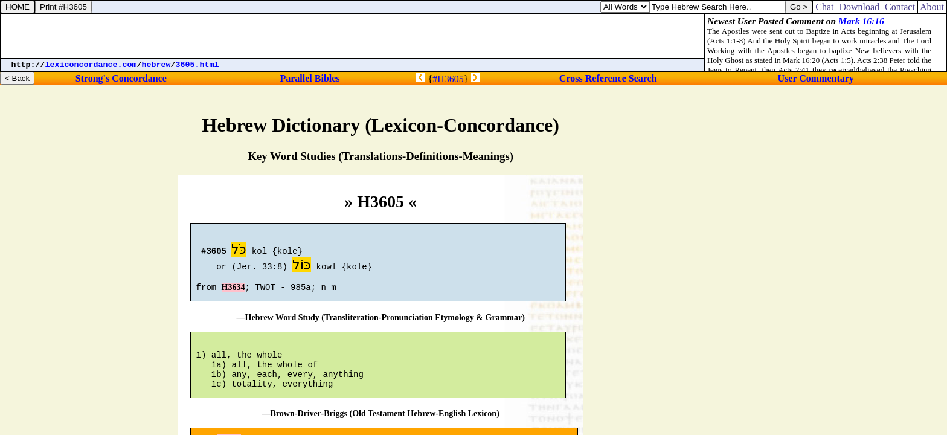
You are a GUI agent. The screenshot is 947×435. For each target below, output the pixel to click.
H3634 (233, 292)
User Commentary (816, 78)
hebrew (156, 64)
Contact (899, 7)
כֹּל (238, 251)
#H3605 (448, 79)
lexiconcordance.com (91, 64)
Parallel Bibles (309, 78)
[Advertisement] (352, 36)
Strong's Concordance (121, 78)
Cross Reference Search (608, 78)
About (932, 7)
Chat (824, 7)
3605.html (197, 64)
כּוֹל (301, 266)
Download (859, 7)
